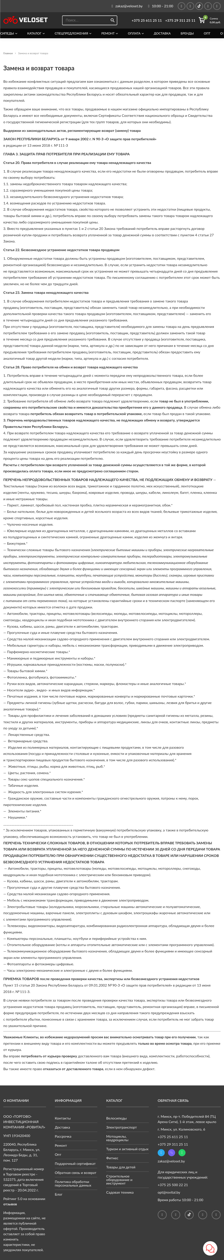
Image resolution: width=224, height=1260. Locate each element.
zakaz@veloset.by (171, 1161)
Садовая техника (120, 1192)
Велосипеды (116, 1118)
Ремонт (108, 33)
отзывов (10, 1204)
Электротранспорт (121, 1127)
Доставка (162, 33)
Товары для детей (120, 1167)
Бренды (187, 33)
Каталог (34, 33)
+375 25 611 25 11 (147, 20)
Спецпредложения (71, 33)
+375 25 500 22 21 (173, 1185)
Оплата (134, 33)
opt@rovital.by (169, 1192)
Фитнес (112, 1158)
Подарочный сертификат (75, 1163)
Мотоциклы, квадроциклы (117, 1138)
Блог (59, 1194)
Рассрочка (63, 1136)
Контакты (63, 1118)
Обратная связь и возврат (75, 1172)
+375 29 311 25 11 (180, 20)
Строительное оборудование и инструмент (119, 1179)
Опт (207, 33)
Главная (8, 53)
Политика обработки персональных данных (73, 1183)
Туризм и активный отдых (127, 1149)
